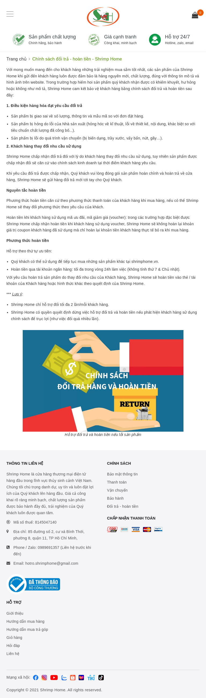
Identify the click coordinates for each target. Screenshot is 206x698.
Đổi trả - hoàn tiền (122, 506)
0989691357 (48, 547)
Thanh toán (117, 482)
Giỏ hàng (14, 637)
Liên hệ (12, 654)
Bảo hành (115, 498)
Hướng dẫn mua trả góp (27, 629)
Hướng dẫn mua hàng (25, 621)
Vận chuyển (117, 490)
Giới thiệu (14, 613)
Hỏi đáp (13, 645)
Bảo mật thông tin (122, 474)
